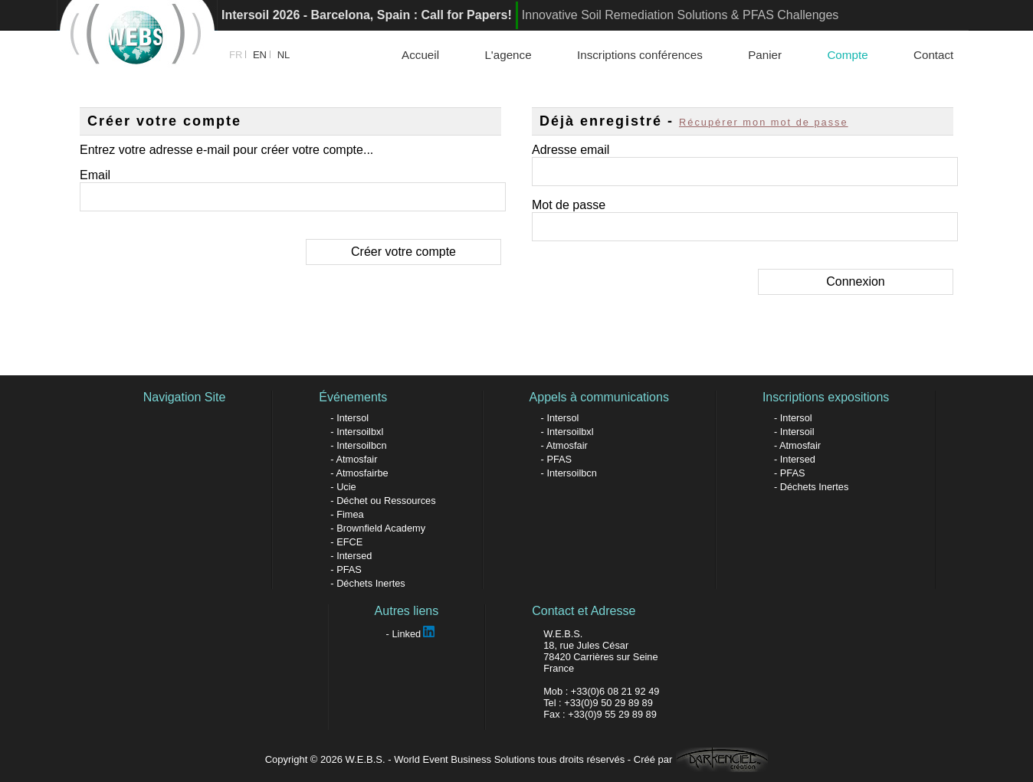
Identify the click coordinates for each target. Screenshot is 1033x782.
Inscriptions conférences (640, 54)
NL (283, 55)
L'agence (507, 54)
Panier (765, 54)
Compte (847, 54)
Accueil (420, 54)
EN (260, 55)
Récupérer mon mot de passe (763, 122)
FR (235, 55)
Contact (933, 54)
